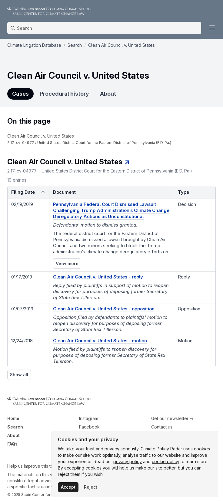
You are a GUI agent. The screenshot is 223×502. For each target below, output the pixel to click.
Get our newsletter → (172, 418)
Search (15, 426)
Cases (20, 93)
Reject (90, 487)
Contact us (161, 426)
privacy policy (127, 461)
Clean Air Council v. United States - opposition (104, 309)
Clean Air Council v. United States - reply (98, 277)
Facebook (89, 426)
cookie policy (165, 461)
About (108, 93)
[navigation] (91, 139)
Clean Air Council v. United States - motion (100, 340)
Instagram (88, 418)
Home (13, 418)
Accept (68, 487)
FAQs (12, 443)
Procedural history (64, 93)
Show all (19, 374)
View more (67, 263)
